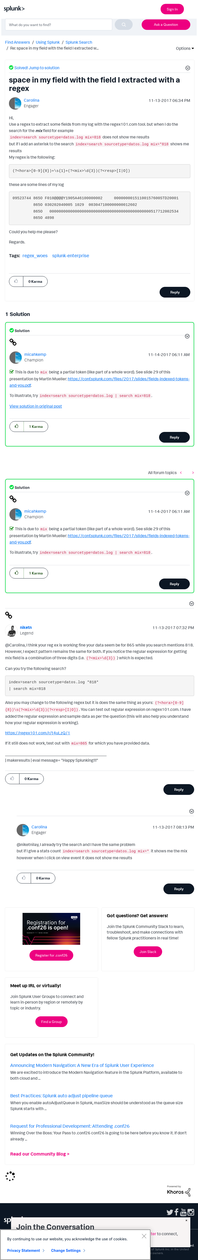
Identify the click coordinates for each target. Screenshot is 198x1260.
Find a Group (51, 1021)
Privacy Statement (23, 1250)
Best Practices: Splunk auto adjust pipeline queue (61, 1095)
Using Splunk (48, 42)
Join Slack (148, 951)
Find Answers (17, 42)
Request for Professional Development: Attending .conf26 (70, 1126)
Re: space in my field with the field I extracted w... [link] (54, 48)
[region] (75, 1244)
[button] (187, 68)
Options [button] (181, 48)
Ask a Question (166, 24)
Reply (175, 292)
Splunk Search (79, 42)
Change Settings (66, 1250)
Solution (22, 330)
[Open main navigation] (191, 8)
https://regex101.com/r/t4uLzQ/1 (37, 732)
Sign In (172, 9)
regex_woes (35, 255)
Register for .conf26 (51, 955)
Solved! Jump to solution (36, 67)
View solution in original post (35, 406)
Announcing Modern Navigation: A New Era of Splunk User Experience (82, 1065)
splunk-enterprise (70, 255)
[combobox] (69, 24)
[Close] (144, 1236)
